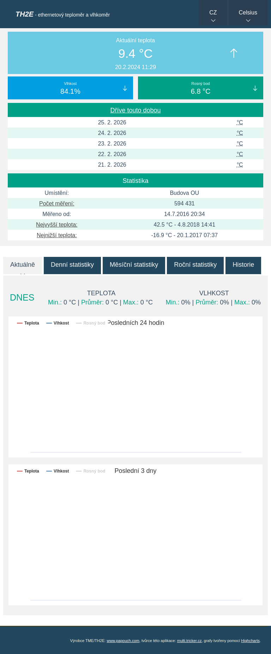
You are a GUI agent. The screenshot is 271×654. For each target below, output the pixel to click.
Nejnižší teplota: (57, 235)
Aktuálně (22, 264)
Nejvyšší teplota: (56, 225)
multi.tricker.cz (189, 640)
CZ (213, 13)
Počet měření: (56, 203)
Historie (243, 264)
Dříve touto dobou (135, 110)
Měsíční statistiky (134, 264)
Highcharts (250, 640)
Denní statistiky (72, 264)
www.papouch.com (123, 640)
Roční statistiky (195, 264)
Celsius (248, 13)
